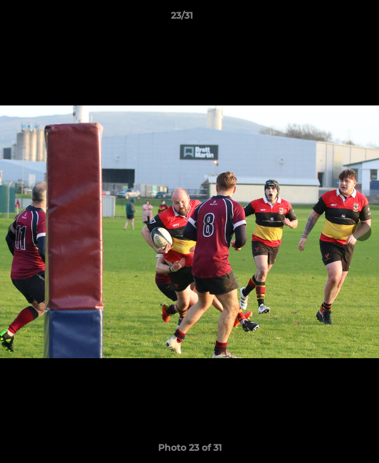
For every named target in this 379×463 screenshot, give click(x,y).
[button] (332, 18)
